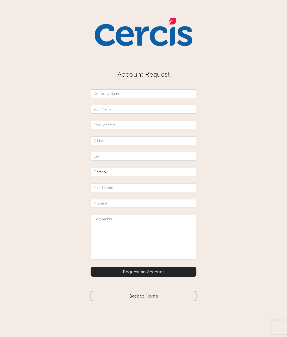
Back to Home (143, 296)
